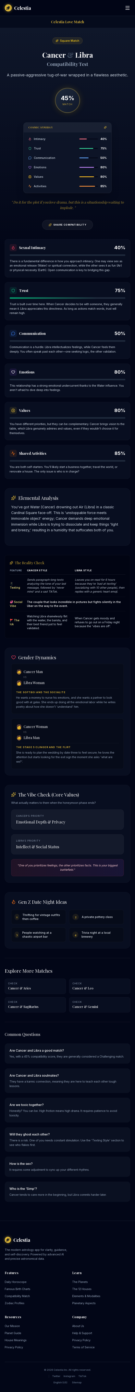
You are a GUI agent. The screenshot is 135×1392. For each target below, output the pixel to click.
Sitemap (77, 1382)
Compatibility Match (17, 1296)
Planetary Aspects (84, 1303)
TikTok (82, 1376)
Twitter (56, 1376)
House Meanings (16, 1340)
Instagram (69, 1376)
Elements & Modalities (86, 1296)
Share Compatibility (67, 224)
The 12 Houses (82, 1289)
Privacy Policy (14, 1347)
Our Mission (12, 1326)
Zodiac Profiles (14, 1303)
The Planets (80, 1282)
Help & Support (82, 1333)
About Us (78, 1326)
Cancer (54, 54)
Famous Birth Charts (17, 1289)
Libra (84, 54)
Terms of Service (83, 1347)
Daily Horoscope (16, 1282)
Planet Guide (13, 1333)
